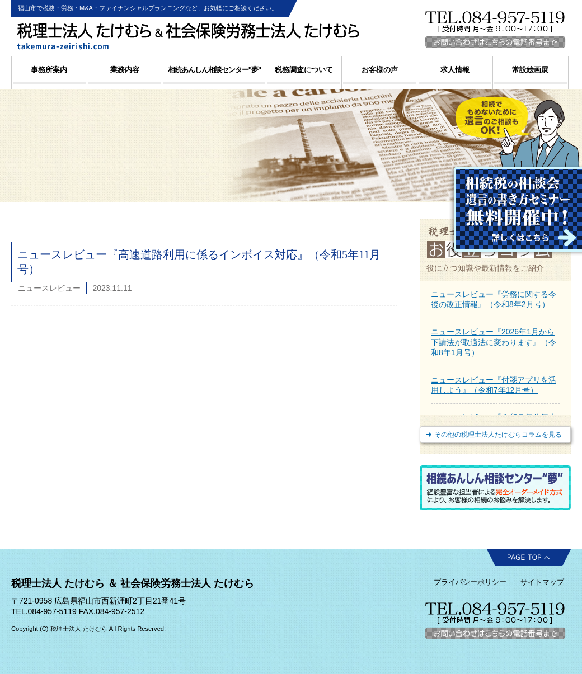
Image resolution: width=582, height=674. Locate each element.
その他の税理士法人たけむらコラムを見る (498, 435)
